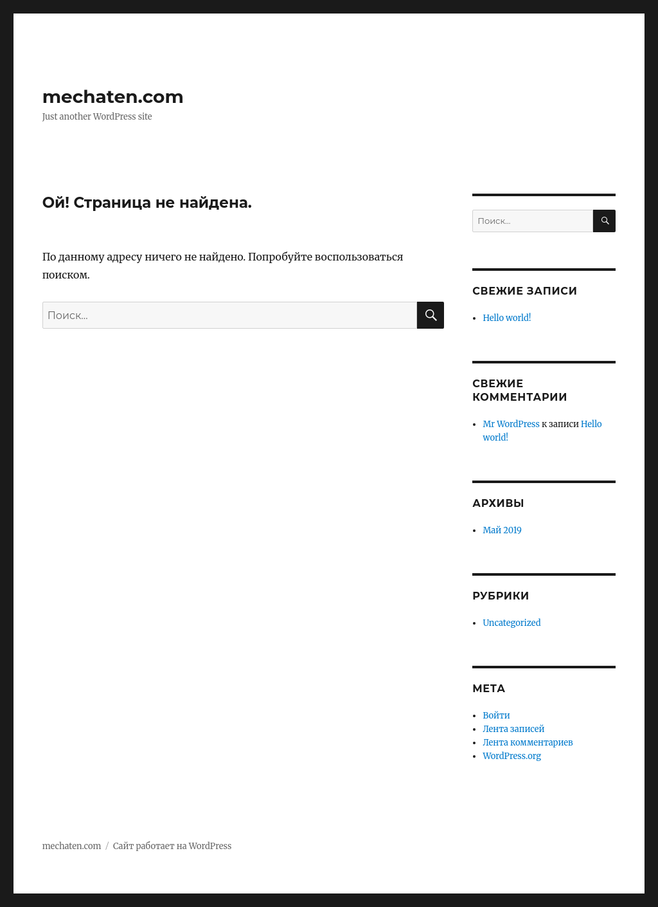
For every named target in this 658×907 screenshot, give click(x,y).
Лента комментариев (528, 742)
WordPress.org (512, 756)
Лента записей (513, 729)
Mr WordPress (511, 424)
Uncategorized (511, 623)
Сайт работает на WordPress (172, 846)
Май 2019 (502, 530)
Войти (496, 715)
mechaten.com (113, 96)
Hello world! (507, 318)
